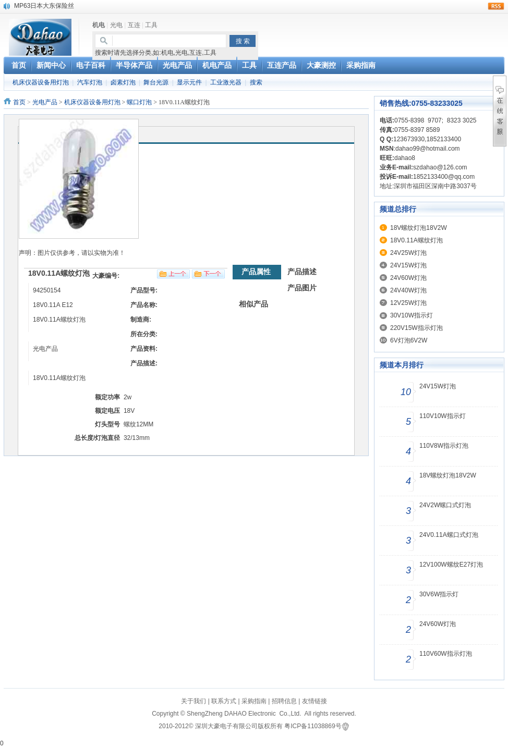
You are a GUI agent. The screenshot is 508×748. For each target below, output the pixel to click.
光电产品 (44, 102)
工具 (151, 25)
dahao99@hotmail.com (427, 148)
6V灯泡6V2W (408, 340)
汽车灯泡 (89, 82)
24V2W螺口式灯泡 (445, 505)
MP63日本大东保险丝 (44, 5)
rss (496, 6)
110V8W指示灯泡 (443, 445)
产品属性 (256, 271)
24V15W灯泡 (408, 265)
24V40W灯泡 (408, 290)
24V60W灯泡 (408, 277)
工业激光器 (225, 82)
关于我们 (193, 701)
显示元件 (189, 82)
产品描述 (302, 271)
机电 (98, 25)
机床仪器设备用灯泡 (41, 82)
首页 (19, 102)
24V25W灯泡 (408, 252)
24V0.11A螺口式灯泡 (448, 534)
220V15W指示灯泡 (416, 328)
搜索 (256, 82)
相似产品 (253, 304)
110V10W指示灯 (442, 416)
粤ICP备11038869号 (312, 726)
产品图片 (302, 288)
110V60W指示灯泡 (445, 653)
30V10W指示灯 (411, 315)
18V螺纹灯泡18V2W (418, 227)
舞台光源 (155, 82)
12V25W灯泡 (408, 302)
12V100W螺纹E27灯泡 (451, 564)
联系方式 (223, 701)
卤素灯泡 (123, 82)
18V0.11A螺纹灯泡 (416, 240)
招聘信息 (284, 701)
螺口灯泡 (139, 102)
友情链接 (314, 701)
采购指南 (254, 701)
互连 (134, 25)
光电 (116, 25)
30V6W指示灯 (438, 594)
